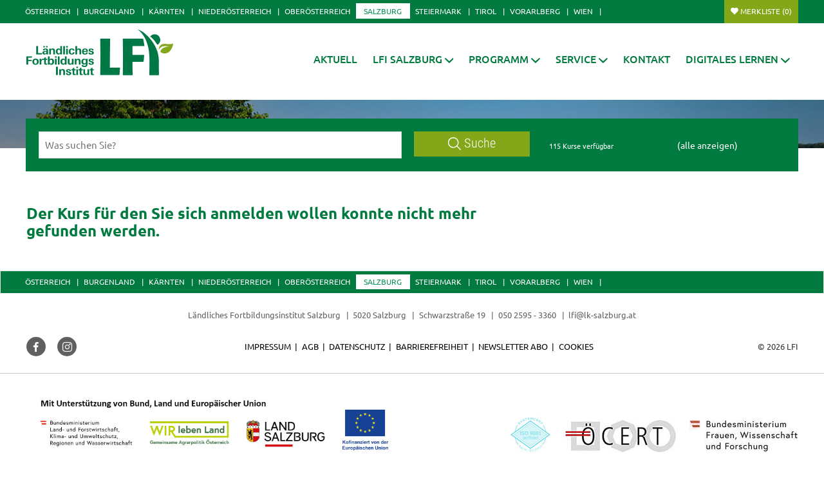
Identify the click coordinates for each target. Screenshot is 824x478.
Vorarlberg (535, 11)
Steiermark (438, 11)
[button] (413, 59)
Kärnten (167, 11)
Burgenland (109, 11)
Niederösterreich (234, 11)
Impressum (268, 346)
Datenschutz (357, 346)
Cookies (576, 346)
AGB (310, 346)
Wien (583, 11)
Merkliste (766, 11)
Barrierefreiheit (432, 346)
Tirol (485, 11)
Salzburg (383, 11)
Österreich (47, 11)
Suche (472, 143)
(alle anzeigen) (707, 145)
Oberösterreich (317, 11)
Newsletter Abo (513, 346)
